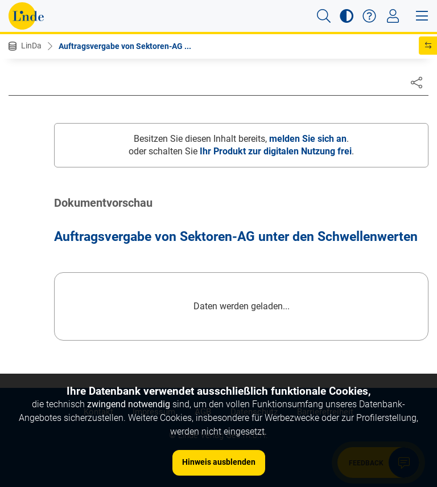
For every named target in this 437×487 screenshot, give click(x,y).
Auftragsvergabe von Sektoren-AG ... (125, 46)
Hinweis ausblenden (218, 461)
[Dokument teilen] (416, 82)
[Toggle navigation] (393, 16)
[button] (323, 16)
